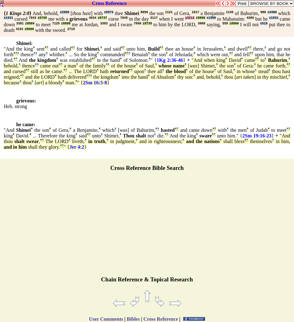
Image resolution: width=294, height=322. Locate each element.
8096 (144, 12)
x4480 (272, 12)
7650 (137, 23)
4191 (19, 29)
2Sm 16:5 (93, 82)
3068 (201, 23)
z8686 (29, 29)
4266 (250, 18)
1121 (169, 12)
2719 (71, 29)
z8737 (102, 18)
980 (263, 12)
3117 (154, 18)
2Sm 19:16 (253, 135)
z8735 (147, 23)
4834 (92, 18)
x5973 (108, 12)
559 (225, 23)
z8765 (42, 18)
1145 (229, 12)
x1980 (211, 18)
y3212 (189, 18)
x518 (263, 23)
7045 (124, 18)
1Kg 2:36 (166, 60)
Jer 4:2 (77, 147)
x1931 (8, 18)
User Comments (106, 319)
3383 (104, 23)
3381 (20, 23)
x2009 (64, 12)
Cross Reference (109, 3)
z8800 (200, 18)
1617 (195, 12)
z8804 (29, 23)
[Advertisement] (147, 226)
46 (180, 60)
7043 (32, 18)
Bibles (133, 319)
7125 (56, 23)
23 (269, 135)
